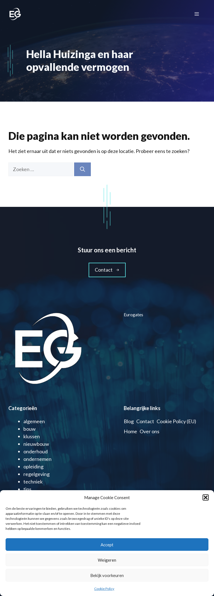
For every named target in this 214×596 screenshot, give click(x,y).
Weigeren (107, 560)
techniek (33, 481)
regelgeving (36, 474)
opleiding (33, 466)
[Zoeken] (82, 169)
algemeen (34, 421)
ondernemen (37, 459)
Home (130, 431)
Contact (145, 421)
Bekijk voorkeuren (107, 575)
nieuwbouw (36, 444)
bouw (29, 429)
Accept (107, 544)
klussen (31, 436)
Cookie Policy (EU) (176, 421)
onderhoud (35, 451)
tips (27, 489)
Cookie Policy (104, 589)
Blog (129, 421)
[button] (205, 497)
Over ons (149, 431)
